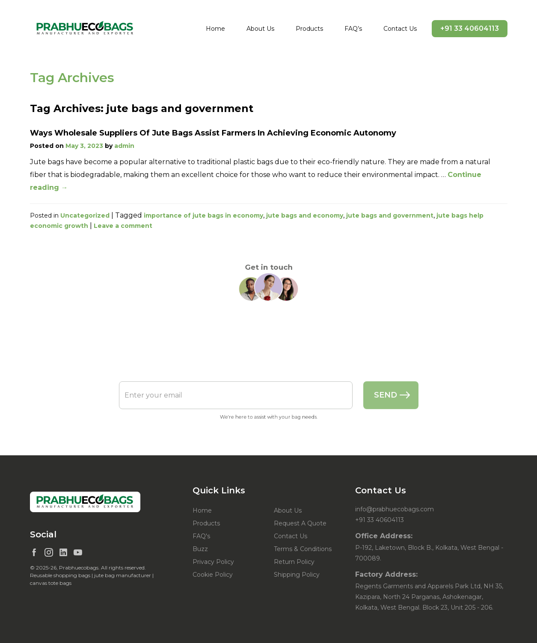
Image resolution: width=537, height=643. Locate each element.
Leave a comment (123, 226)
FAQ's (201, 536)
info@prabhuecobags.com (394, 509)
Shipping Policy (297, 574)
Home (215, 28)
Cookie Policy (213, 574)
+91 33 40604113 (469, 28)
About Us (260, 28)
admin (124, 146)
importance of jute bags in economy (203, 215)
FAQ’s (353, 28)
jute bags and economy (304, 215)
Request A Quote (300, 523)
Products (309, 28)
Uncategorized (85, 215)
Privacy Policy (213, 562)
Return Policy (294, 562)
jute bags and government (389, 215)
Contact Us (400, 28)
